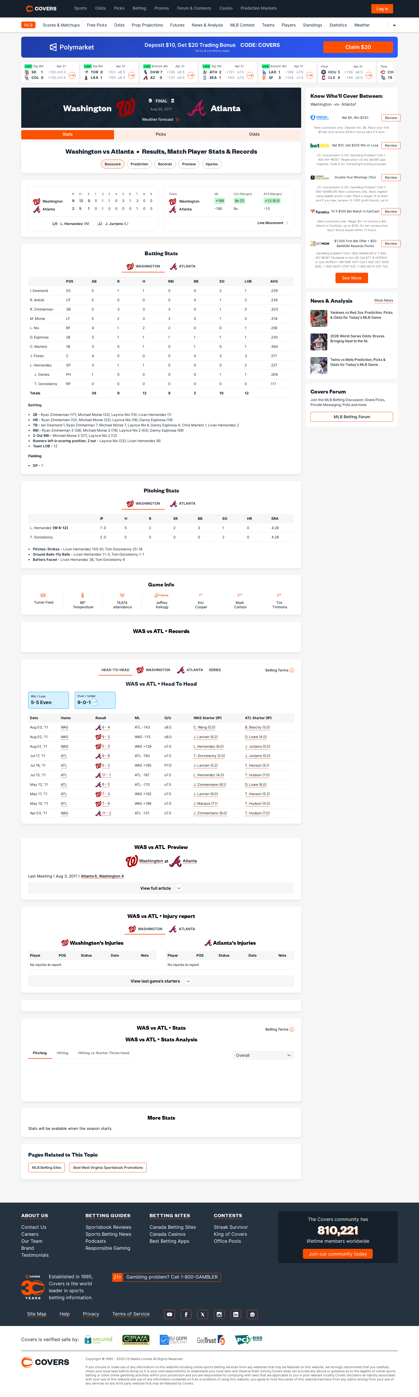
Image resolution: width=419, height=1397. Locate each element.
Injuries (212, 164)
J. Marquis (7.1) (205, 803)
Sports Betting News (108, 1234)
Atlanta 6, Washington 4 (102, 876)
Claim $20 (358, 47)
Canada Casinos (167, 1234)
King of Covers (230, 1234)
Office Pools (227, 1241)
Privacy (91, 1314)
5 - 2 (106, 765)
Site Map (37, 1314)
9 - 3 (106, 737)
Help (65, 1314)
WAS (64, 727)
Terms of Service (131, 1314)
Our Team (31, 1241)
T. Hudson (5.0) (257, 803)
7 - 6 (106, 803)
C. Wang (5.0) (204, 727)
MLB (28, 24)
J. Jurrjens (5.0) (257, 746)
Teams (268, 24)
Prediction (139, 164)
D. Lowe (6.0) (256, 784)
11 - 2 (106, 813)
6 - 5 (106, 784)
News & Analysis (207, 24)
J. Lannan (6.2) (205, 737)
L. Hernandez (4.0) (208, 775)
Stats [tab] (68, 134)
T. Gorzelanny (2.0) (209, 756)
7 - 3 (106, 794)
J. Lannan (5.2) (205, 765)
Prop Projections (147, 24)
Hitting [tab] (62, 1053)
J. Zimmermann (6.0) (210, 813)
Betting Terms (279, 670)
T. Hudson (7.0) (257, 775)
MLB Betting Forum (352, 416)
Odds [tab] (254, 134)
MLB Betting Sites (46, 1167)
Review (391, 118)
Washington (87, 107)
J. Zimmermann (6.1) (209, 784)
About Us (34, 1215)
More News (383, 300)
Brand (27, 1248)
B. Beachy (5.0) (257, 727)
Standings (312, 24)
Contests (228, 1215)
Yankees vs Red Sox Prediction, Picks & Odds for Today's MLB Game (361, 315)
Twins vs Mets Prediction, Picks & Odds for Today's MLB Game (358, 362)
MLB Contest (242, 24)
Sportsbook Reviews (108, 1227)
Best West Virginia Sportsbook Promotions (108, 1167)
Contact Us (33, 1227)
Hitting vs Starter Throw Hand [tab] (103, 1053)
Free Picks (97, 24)
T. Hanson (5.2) (257, 794)
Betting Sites (170, 1215)
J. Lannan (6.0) (205, 794)
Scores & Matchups (61, 24)
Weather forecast (157, 119)
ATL (64, 756)
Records (165, 164)
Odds (119, 24)
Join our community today (338, 1254)
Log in (382, 8)
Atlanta (226, 107)
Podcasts (96, 1241)
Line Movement (270, 223)
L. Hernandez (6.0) (208, 746)
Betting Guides (108, 1215)
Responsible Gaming (108, 1248)
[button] (161, 888)
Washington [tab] (143, 266)
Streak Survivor (231, 1227)
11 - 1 (106, 775)
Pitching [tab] (40, 1053)
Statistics (338, 24)
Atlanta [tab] (183, 266)
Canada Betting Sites (173, 1227)
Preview (189, 164)
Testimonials (35, 1255)
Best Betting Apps (169, 1241)
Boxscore (113, 164)
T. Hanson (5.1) (257, 765)
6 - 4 (106, 727)
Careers (29, 1234)
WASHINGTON (144, 929)
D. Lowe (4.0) (256, 737)
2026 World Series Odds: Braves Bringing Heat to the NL (357, 338)
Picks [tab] (161, 134)
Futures (177, 24)
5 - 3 (106, 746)
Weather (362, 24)
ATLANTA (181, 929)
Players (289, 24)
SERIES (215, 670)
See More (352, 277)
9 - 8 (106, 756)
